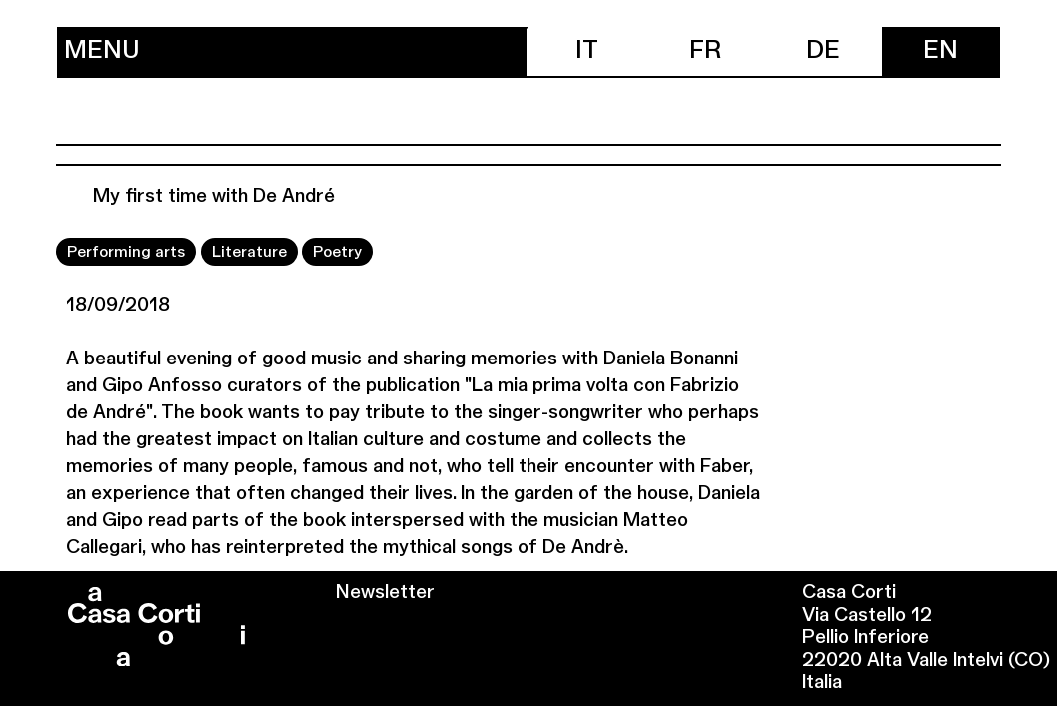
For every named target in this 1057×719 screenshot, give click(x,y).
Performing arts (126, 252)
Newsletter (385, 593)
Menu (102, 51)
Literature (249, 252)
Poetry (337, 252)
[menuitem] (587, 51)
